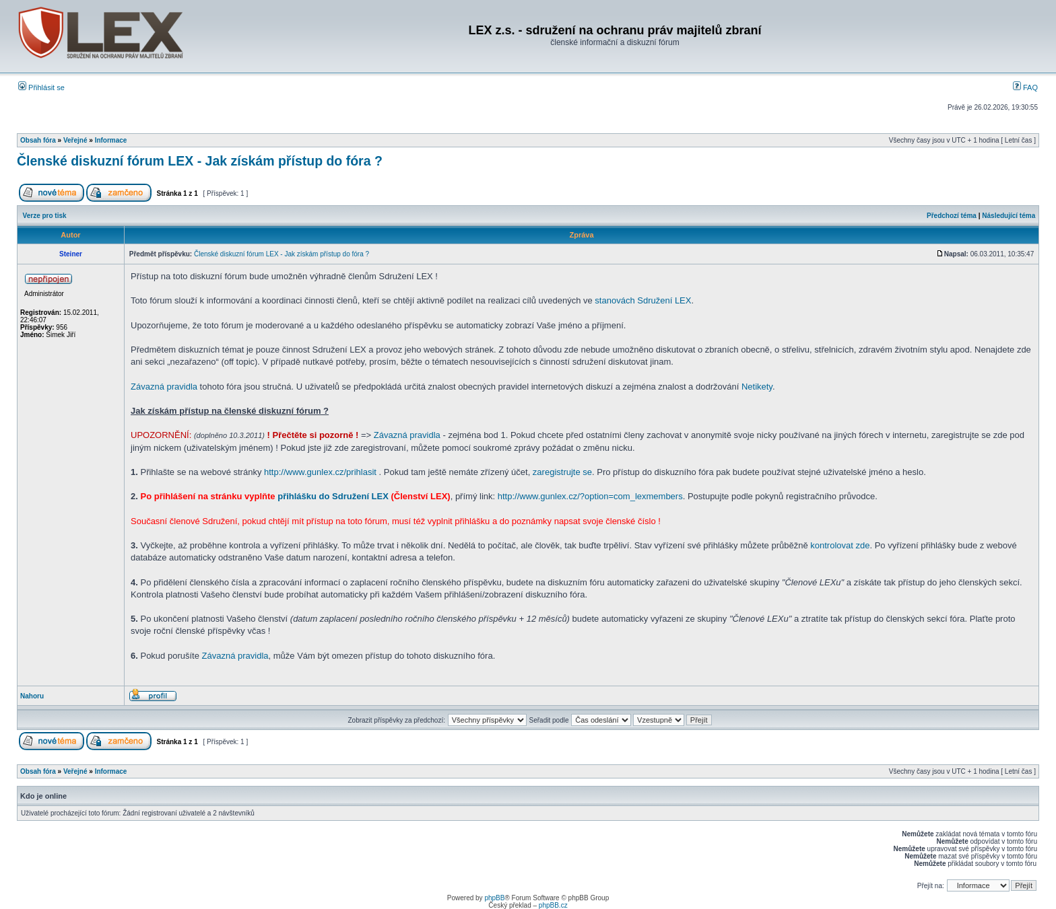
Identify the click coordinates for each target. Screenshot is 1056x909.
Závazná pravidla (164, 386)
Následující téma (1008, 215)
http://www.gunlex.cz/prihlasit (320, 472)
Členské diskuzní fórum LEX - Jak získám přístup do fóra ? (200, 160)
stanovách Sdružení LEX (643, 300)
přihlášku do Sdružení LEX (333, 496)
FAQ (1025, 87)
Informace (111, 140)
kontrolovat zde (839, 545)
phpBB (494, 898)
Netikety (756, 386)
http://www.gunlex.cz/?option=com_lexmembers (590, 496)
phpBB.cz (553, 905)
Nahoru (32, 696)
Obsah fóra (38, 140)
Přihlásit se (41, 87)
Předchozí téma (952, 215)
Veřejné (75, 140)
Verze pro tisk (45, 215)
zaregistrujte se (562, 472)
